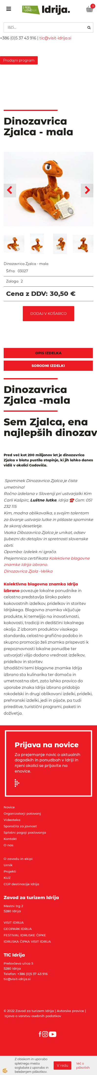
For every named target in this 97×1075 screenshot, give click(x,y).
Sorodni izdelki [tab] (48, 366)
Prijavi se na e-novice (19, 783)
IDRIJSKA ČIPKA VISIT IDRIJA (27, 941)
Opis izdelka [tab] (48, 353)
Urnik (8, 865)
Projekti (10, 871)
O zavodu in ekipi (18, 859)
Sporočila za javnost (20, 826)
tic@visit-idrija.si (55, 38)
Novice (9, 807)
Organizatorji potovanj (22, 813)
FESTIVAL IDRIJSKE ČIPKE (25, 935)
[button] (87, 190)
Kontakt (10, 839)
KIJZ (7, 878)
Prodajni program (19, 60)
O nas (8, 845)
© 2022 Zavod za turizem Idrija (29, 1011)
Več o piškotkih (83, 1065)
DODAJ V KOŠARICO (48, 313)
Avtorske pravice (70, 1011)
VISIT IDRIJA (14, 922)
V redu (62, 1065)
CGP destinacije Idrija (21, 884)
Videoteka (12, 820)
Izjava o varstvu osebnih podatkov (33, 1016)
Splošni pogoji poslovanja (25, 832)
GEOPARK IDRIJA (18, 929)
